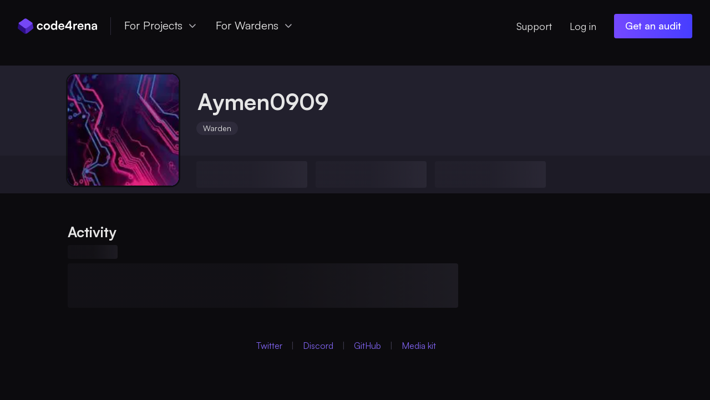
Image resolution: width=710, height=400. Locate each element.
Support (534, 26)
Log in (583, 26)
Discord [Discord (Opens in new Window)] (318, 345)
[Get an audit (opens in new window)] (653, 26)
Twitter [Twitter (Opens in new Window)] (269, 345)
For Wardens (255, 25)
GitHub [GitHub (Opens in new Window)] (367, 345)
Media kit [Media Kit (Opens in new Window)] (419, 345)
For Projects (161, 25)
